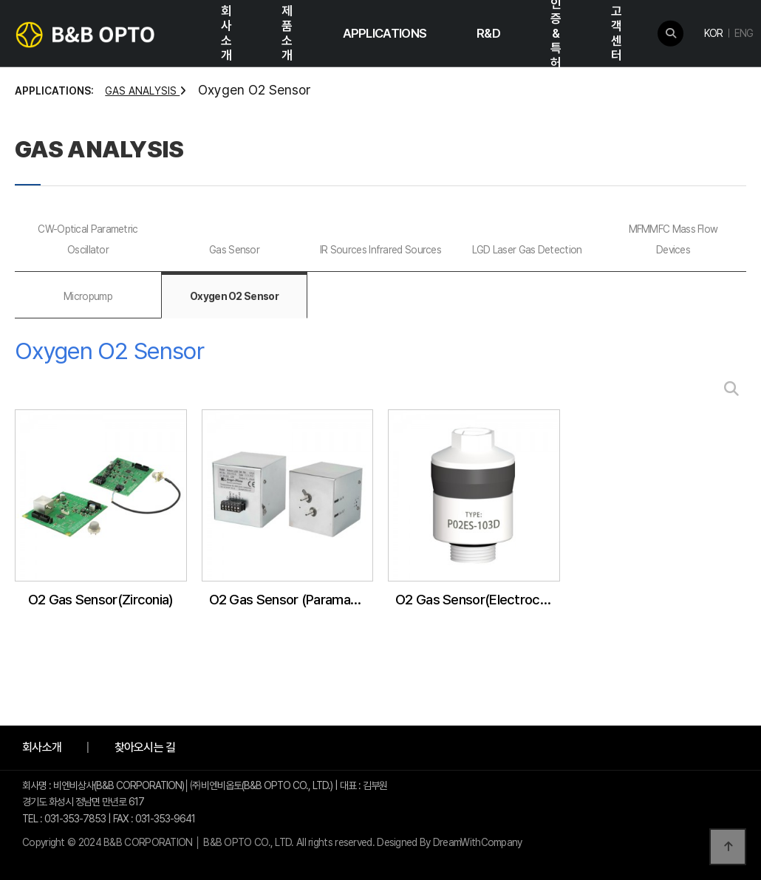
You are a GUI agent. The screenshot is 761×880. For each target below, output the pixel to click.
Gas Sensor (234, 250)
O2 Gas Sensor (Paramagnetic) (291, 599)
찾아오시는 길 (145, 747)
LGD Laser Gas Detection (527, 250)
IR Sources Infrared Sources (380, 250)
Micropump (88, 296)
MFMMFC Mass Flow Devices (673, 239)
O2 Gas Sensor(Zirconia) (101, 599)
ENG (744, 33)
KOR (713, 33)
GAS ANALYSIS (145, 91)
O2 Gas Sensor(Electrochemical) (477, 599)
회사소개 (41, 747)
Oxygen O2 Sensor (234, 296)
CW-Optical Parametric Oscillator (87, 239)
